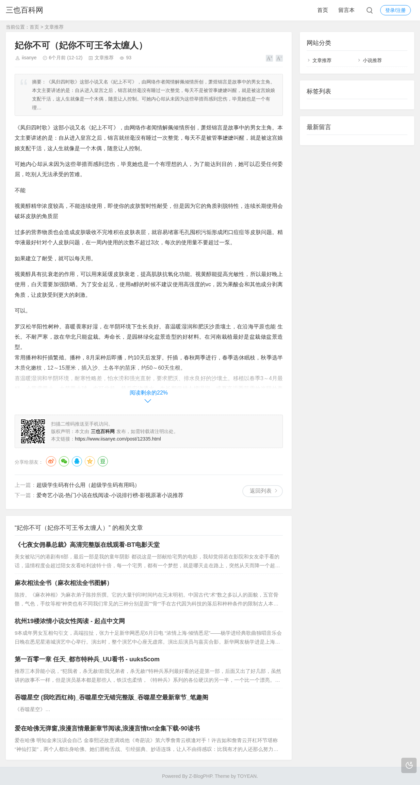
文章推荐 (54, 27)
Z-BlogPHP (200, 776)
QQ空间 (90, 461)
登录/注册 (395, 10)
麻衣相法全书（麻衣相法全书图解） (64, 583)
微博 (51, 461)
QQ (77, 461)
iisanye (29, 57)
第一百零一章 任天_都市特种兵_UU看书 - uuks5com (87, 659)
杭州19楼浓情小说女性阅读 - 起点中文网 (70, 621)
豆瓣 (103, 461)
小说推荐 (372, 60)
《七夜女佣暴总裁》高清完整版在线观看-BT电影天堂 (87, 544)
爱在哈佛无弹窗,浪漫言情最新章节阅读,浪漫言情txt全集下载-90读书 (107, 728)
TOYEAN (247, 776)
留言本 (346, 10)
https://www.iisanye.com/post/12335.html (118, 439)
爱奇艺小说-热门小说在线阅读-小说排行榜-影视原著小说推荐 (109, 495)
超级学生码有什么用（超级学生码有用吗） (88, 485)
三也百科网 (24, 10)
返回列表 (261, 491)
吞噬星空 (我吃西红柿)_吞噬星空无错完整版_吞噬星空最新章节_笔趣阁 (111, 697)
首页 (322, 10)
